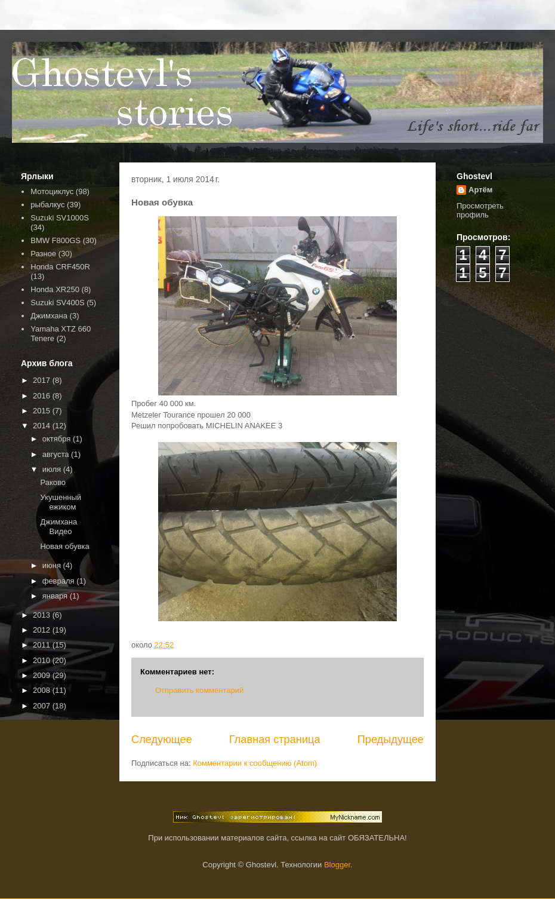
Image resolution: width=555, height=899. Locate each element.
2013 (43, 614)
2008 (43, 690)
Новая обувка (64, 546)
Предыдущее (390, 739)
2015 (43, 410)
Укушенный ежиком (60, 502)
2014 (43, 425)
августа (56, 454)
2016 (43, 395)
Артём (480, 189)
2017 (43, 380)
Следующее (161, 739)
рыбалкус (47, 204)
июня (52, 565)
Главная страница (274, 739)
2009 (43, 675)
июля (52, 469)
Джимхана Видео (58, 526)
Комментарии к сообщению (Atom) (255, 763)
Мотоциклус (51, 191)
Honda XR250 (54, 289)
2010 (43, 660)
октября (57, 438)
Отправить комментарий (199, 690)
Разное (43, 253)
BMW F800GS (55, 240)
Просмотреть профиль (480, 210)
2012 (43, 629)
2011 (43, 644)
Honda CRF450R (60, 266)
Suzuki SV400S (57, 302)
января (56, 595)
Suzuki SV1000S (59, 217)
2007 (43, 705)
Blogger (337, 864)
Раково (53, 482)
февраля (59, 580)
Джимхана (48, 315)
